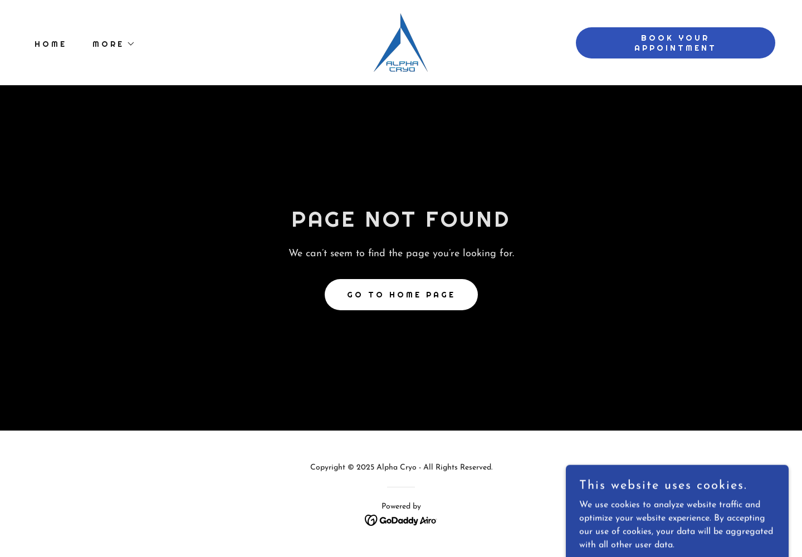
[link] (401, 42)
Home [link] (51, 44)
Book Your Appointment (675, 43)
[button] (110, 44)
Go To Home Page (401, 295)
